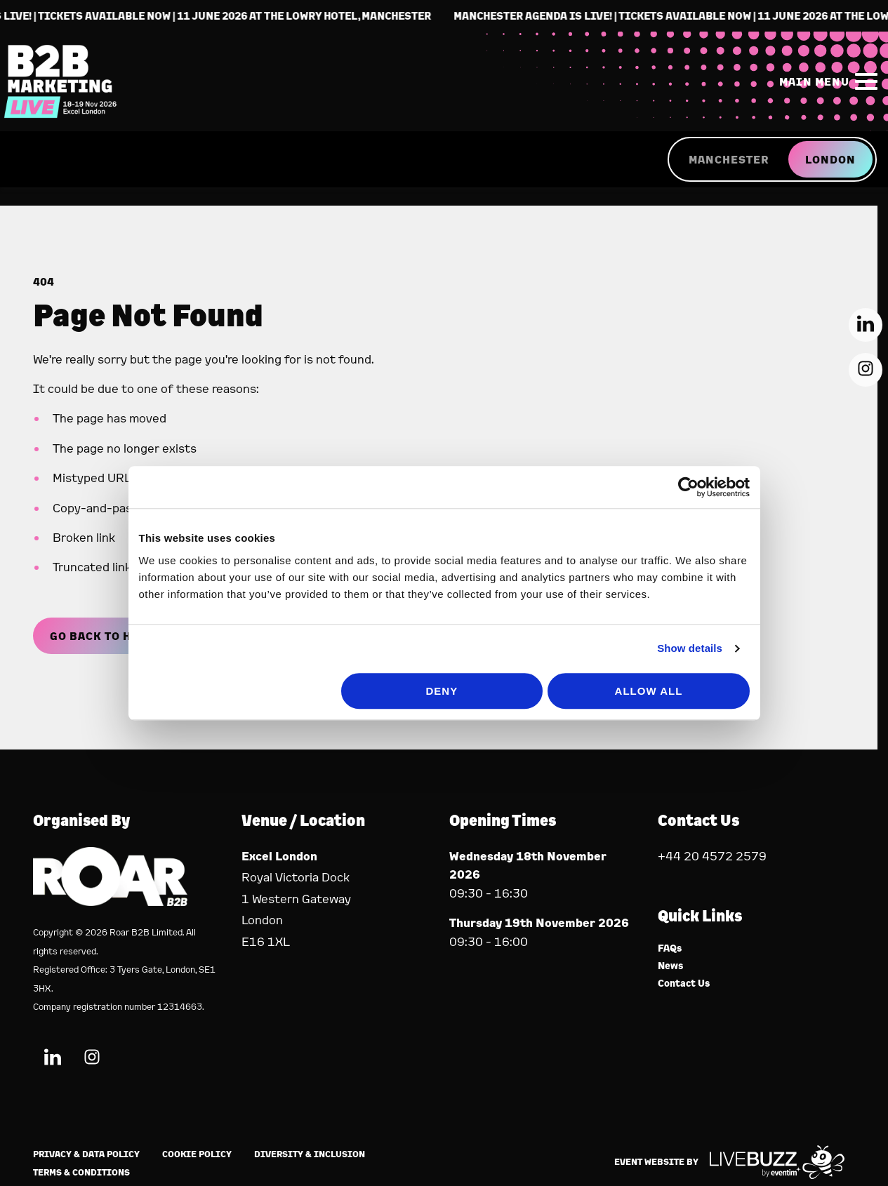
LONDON (830, 163)
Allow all (655, 738)
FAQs (670, 948)
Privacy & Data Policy (86, 1154)
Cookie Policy (197, 1154)
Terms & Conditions (81, 1172)
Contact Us (684, 984)
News (671, 966)
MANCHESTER (729, 163)
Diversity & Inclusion (309, 1154)
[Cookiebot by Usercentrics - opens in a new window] (698, 534)
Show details (699, 695)
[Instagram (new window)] (92, 1059)
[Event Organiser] (110, 901)
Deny (442, 738)
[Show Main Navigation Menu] (825, 83)
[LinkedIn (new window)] (53, 1059)
